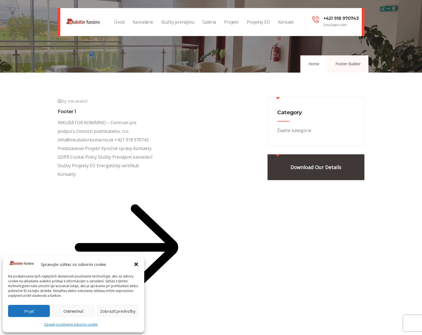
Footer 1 (67, 112)
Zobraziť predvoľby (118, 311)
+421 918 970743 (340, 18)
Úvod (119, 27)
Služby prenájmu (177, 27)
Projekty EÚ (258, 27)
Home (313, 63)
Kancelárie (143, 27)
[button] (136, 264)
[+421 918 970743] (315, 19)
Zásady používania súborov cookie (71, 324)
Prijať (29, 311)
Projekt (231, 27)
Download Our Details (315, 167)
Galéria (209, 27)
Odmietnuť (73, 311)
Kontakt (286, 27)
